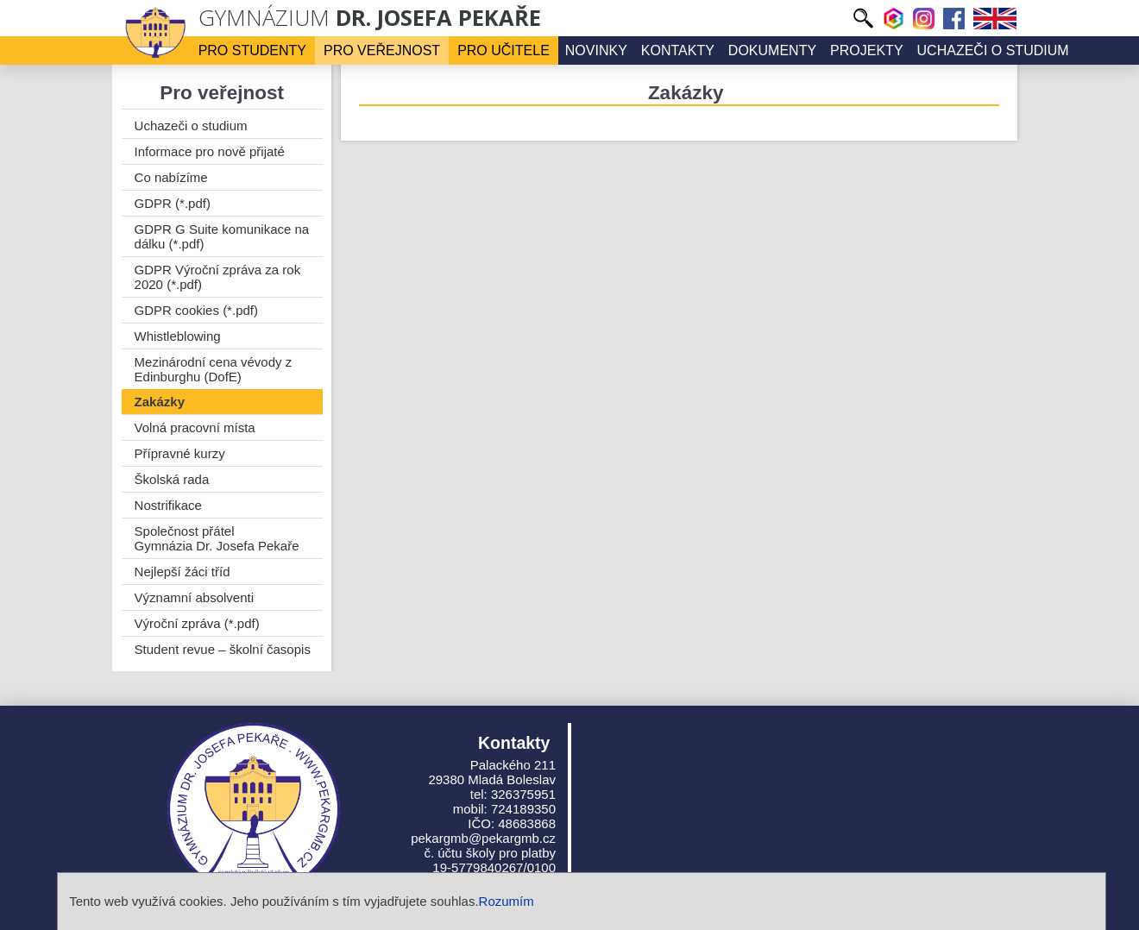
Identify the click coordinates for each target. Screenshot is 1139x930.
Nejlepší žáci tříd (182, 571)
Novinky (596, 50)
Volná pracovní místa (195, 427)
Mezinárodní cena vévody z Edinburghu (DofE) (214, 369)
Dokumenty (772, 50)
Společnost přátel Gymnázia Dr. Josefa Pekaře (217, 538)
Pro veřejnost (382, 50)
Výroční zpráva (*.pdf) (197, 623)
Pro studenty (252, 50)
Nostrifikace (168, 505)
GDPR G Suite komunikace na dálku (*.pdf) (222, 236)
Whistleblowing (178, 336)
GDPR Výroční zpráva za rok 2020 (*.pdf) (218, 277)
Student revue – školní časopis (223, 649)
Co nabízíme (171, 177)
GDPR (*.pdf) (173, 203)
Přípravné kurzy (180, 453)
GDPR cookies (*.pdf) (196, 310)
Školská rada (172, 479)
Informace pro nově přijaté (210, 151)
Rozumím (506, 901)
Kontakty (677, 50)
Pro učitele (503, 50)
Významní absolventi (194, 597)
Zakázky (160, 401)
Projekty (866, 50)
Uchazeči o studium (993, 50)
